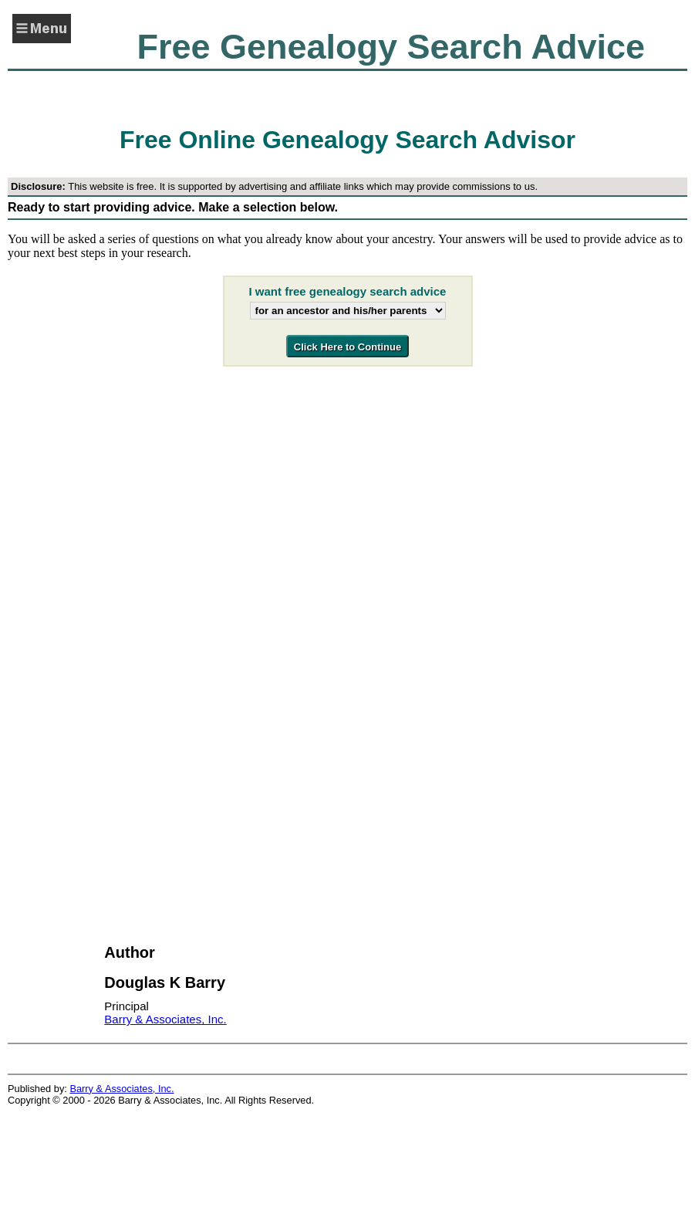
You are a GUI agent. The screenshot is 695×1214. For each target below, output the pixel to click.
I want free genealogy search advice (348, 291)
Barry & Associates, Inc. (165, 1019)
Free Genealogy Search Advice (391, 46)
